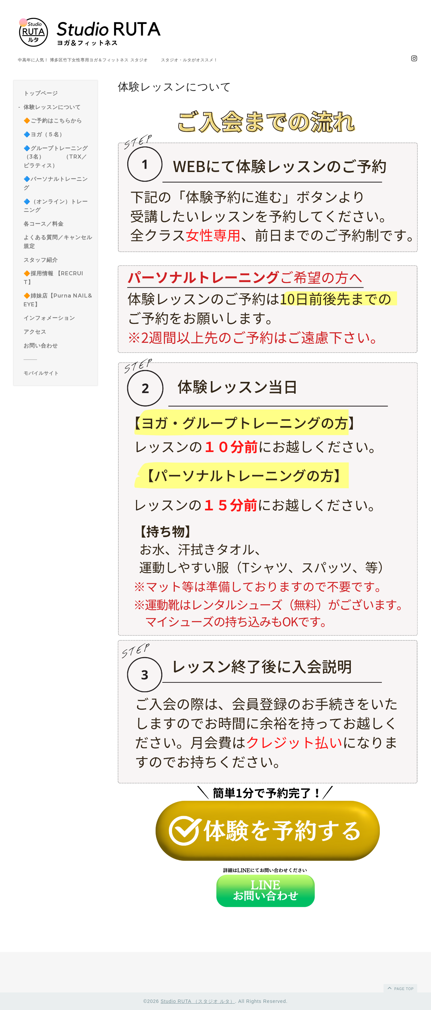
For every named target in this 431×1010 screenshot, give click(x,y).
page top (400, 987)
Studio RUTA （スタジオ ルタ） (198, 1001)
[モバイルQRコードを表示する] (58, 373)
